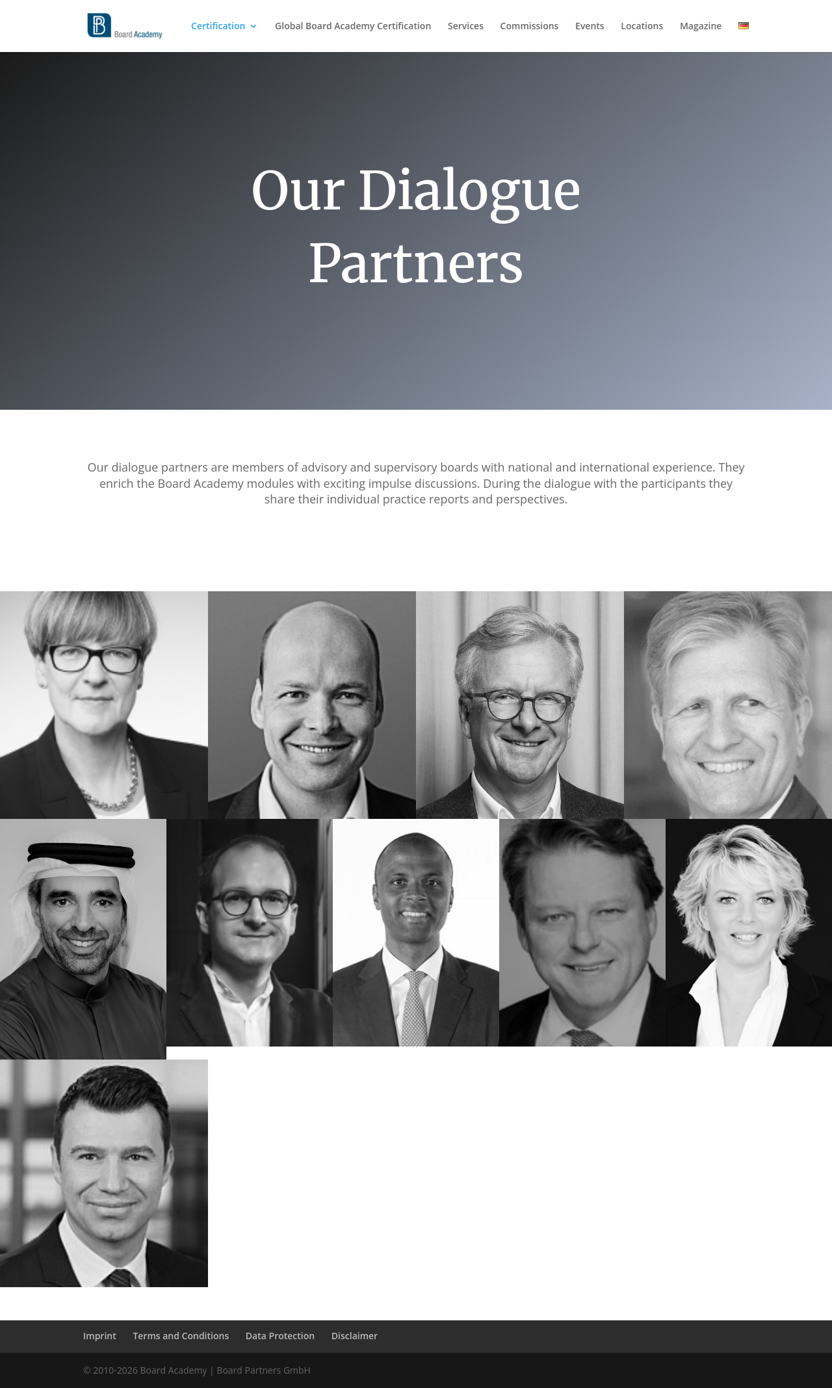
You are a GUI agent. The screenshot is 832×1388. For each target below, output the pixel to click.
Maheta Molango (416, 981)
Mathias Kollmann (312, 1222)
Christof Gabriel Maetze (519, 1222)
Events (589, 26)
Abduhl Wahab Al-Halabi (83, 987)
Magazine (701, 26)
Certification (218, 26)
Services (466, 26)
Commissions (529, 26)
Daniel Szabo (250, 981)
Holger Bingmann (520, 753)
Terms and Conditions (181, 1335)
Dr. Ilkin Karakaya (104, 1222)
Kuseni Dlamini (727, 1222)
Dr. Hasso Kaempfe (727, 753)
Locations (642, 26)
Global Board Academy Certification (353, 26)
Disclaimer (355, 1335)
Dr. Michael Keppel (583, 981)
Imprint (99, 1335)
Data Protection (280, 1335)
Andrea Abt (104, 753)
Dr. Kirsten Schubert (748, 981)
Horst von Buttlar (311, 753)
